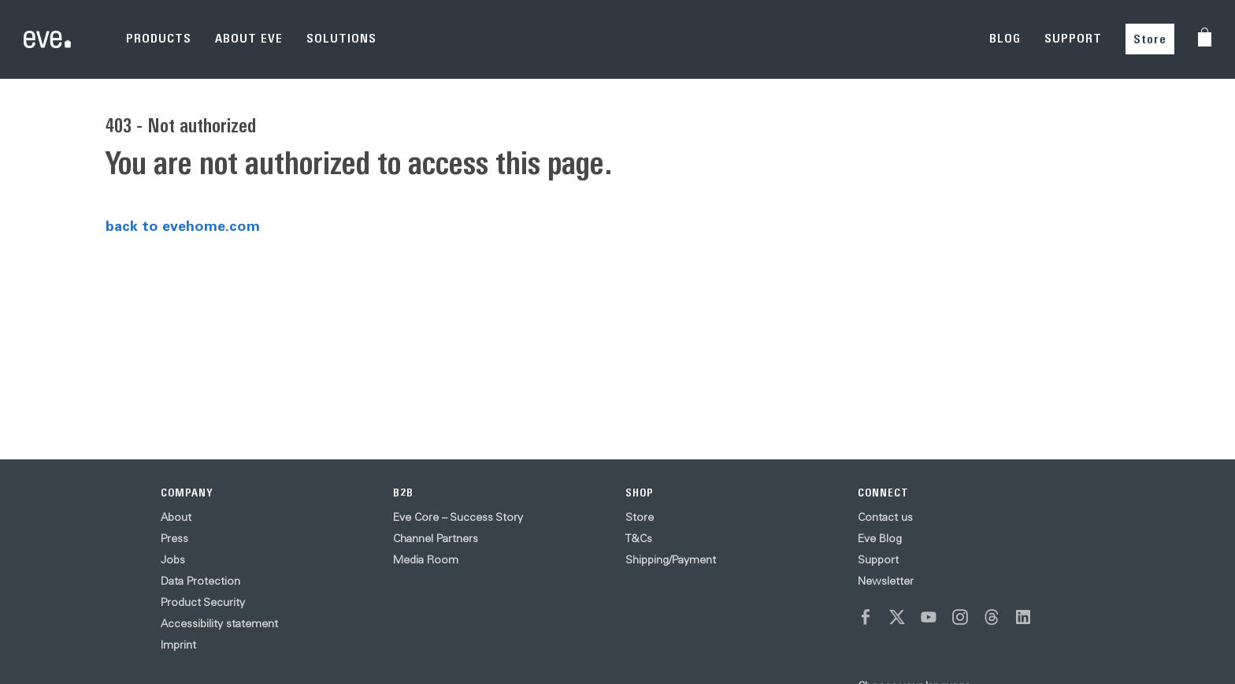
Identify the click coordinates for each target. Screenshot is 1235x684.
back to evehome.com (183, 225)
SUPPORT (1073, 38)
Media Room (425, 559)
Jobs (173, 559)
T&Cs (638, 538)
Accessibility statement (219, 623)
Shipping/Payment (670, 559)
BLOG (1005, 38)
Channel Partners (435, 538)
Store (1149, 39)
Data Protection (200, 581)
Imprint (178, 645)
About (176, 517)
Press (174, 538)
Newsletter (886, 581)
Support (878, 559)
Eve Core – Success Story (458, 517)
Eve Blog (880, 538)
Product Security (203, 602)
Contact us (885, 517)
